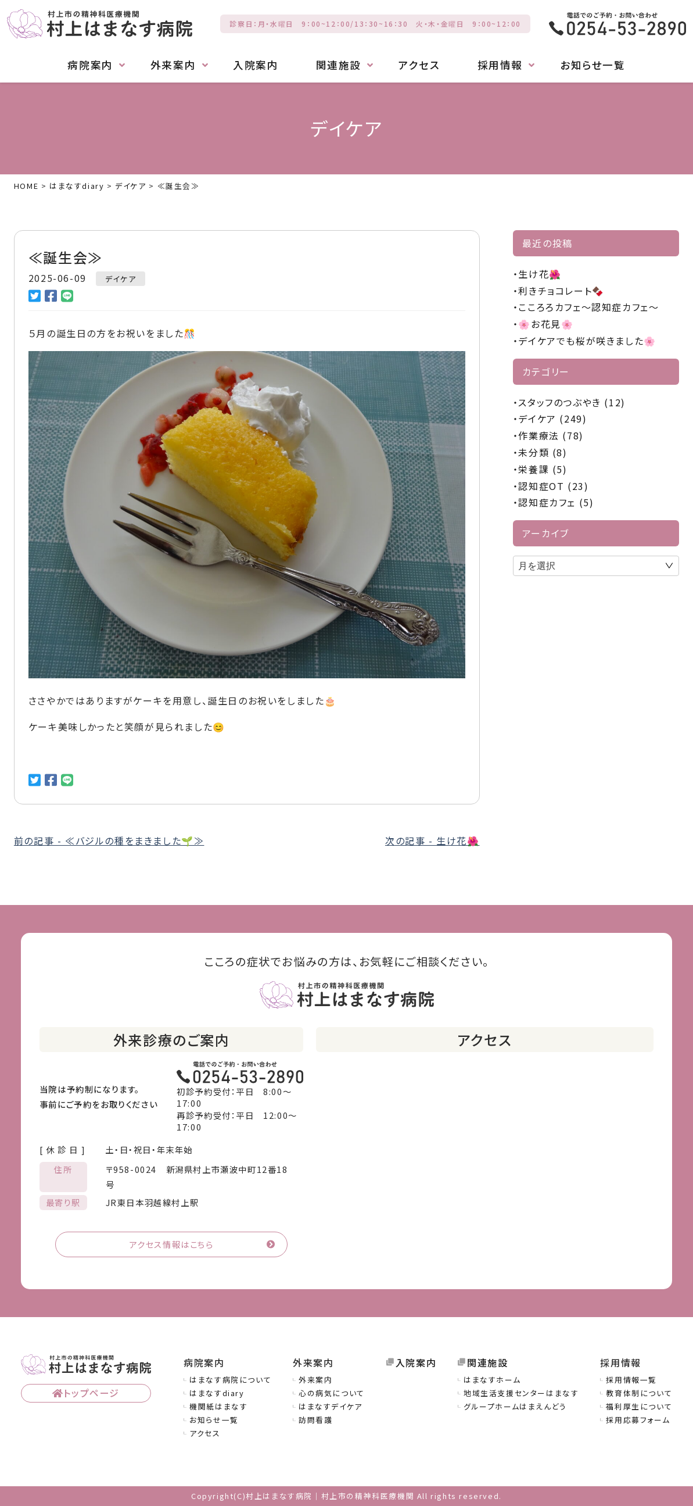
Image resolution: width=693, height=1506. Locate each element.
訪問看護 (315, 1419)
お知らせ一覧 (593, 65)
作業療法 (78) (550, 435)
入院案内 (255, 65)
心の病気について (332, 1392)
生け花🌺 (539, 274)
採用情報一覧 (631, 1379)
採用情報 (500, 65)
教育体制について (639, 1392)
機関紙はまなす (218, 1406)
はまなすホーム (492, 1379)
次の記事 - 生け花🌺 (432, 840)
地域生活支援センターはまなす (521, 1392)
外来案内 (173, 65)
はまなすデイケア (330, 1406)
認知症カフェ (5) (556, 502)
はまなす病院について (230, 1379)
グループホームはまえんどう (515, 1406)
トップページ (91, 1393)
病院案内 (90, 65)
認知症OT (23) (553, 486)
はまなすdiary (216, 1392)
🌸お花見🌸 (545, 324)
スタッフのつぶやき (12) (571, 402)
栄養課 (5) (542, 469)
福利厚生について (639, 1406)
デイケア (120, 278)
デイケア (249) (552, 418)
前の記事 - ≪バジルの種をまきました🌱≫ (109, 840)
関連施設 (338, 65)
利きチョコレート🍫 (561, 291)
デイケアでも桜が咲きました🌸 (587, 341)
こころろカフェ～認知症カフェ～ (588, 307)
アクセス (419, 65)
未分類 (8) (542, 452)
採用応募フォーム (638, 1419)
